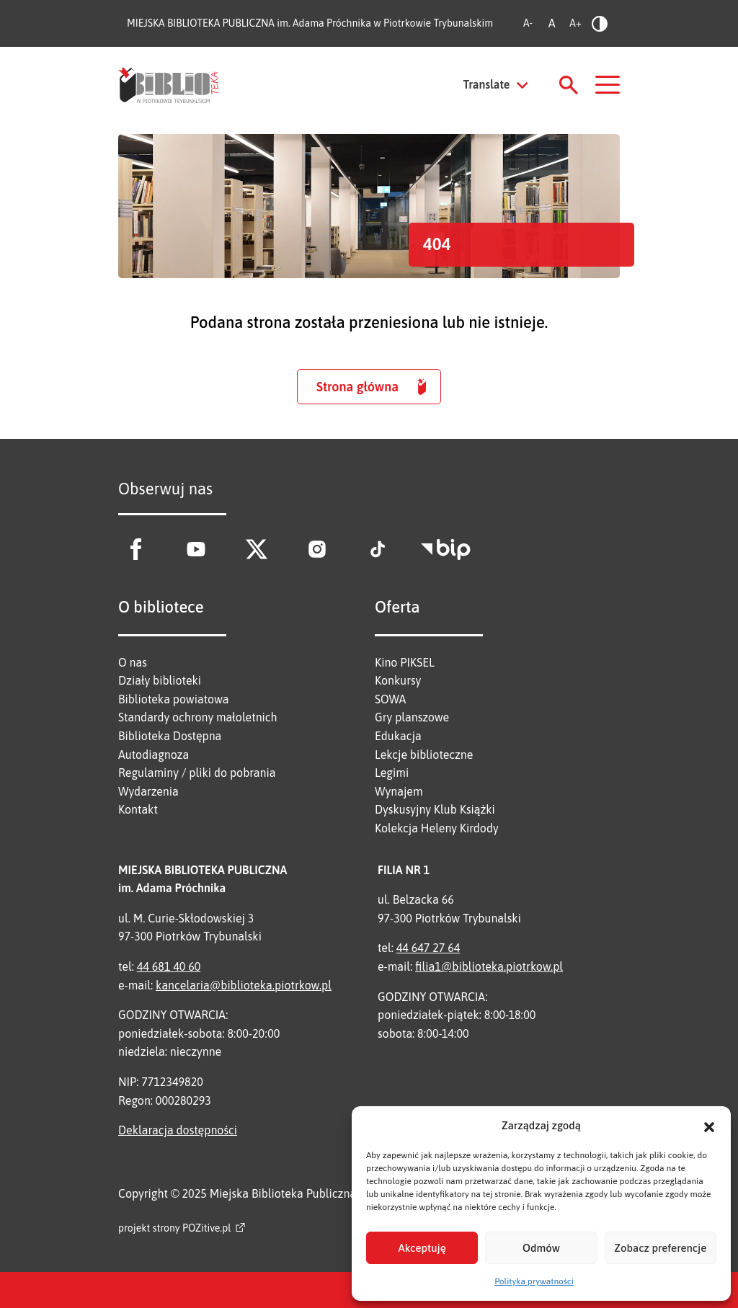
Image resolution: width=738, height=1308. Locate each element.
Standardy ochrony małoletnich (197, 717)
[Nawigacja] (607, 84)
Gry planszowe (412, 717)
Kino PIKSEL (405, 662)
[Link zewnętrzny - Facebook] (135, 549)
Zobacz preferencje (660, 1248)
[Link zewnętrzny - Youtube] (196, 549)
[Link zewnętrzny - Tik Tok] (377, 549)
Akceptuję (422, 1248)
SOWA (390, 699)
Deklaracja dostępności (177, 1130)
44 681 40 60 (169, 966)
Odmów (541, 1248)
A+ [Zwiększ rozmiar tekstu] (575, 23)
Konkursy (398, 680)
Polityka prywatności (534, 1281)
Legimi (392, 772)
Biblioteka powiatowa (173, 699)
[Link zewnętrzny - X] (256, 549)
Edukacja (398, 735)
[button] (709, 1125)
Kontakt (138, 809)
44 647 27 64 (428, 947)
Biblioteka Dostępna (169, 735)
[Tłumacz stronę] (496, 85)
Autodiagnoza (153, 754)
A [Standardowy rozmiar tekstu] (552, 23)
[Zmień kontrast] (599, 23)
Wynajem (399, 791)
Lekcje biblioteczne (424, 754)
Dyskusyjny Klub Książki (435, 809)
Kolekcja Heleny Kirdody (437, 828)
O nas (132, 662)
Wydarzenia (148, 791)
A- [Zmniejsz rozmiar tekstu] (528, 23)
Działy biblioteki (159, 680)
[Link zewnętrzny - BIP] (446, 549)
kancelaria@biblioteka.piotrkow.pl (244, 985)
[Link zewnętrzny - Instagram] (317, 549)
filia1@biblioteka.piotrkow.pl (489, 966)
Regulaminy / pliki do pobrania (196, 772)
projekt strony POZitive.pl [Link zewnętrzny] (174, 1228)
